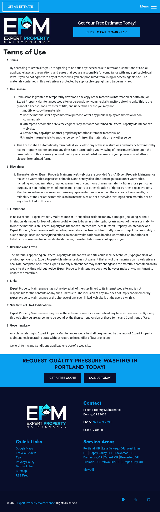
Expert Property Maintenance (36, 503)
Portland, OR (91, 448)
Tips (18, 457)
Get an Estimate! (21, 7)
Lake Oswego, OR (113, 448)
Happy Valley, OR (100, 453)
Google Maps (24, 448)
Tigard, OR (111, 457)
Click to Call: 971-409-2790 (106, 32)
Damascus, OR (92, 457)
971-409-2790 (102, 422)
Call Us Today (100, 378)
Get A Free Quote (62, 378)
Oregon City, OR (132, 462)
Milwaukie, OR (111, 462)
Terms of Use (24, 466)
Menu (149, 6)
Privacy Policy (25, 462)
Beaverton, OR (129, 457)
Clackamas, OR (124, 453)
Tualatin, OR (91, 462)
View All (88, 469)
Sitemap (21, 471)
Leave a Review (26, 453)
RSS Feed (22, 475)
